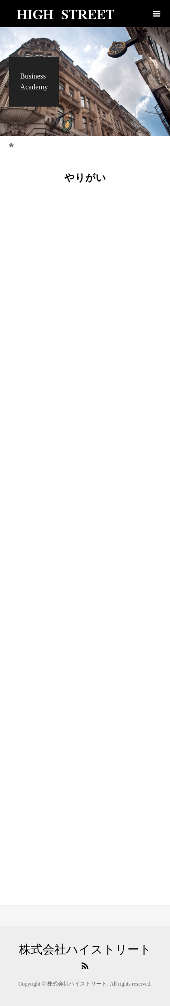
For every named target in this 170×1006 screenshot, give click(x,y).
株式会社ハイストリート (85, 950)
